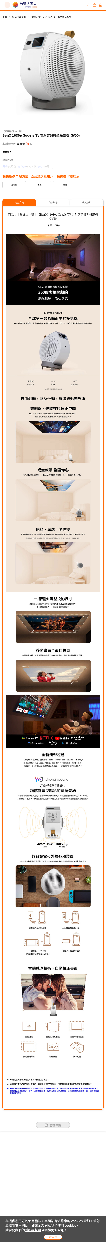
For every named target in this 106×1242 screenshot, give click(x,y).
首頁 (4, 17)
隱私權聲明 (33, 1230)
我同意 (53, 1237)
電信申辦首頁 (19, 17)
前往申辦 (53, 1125)
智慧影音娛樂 (64, 17)
